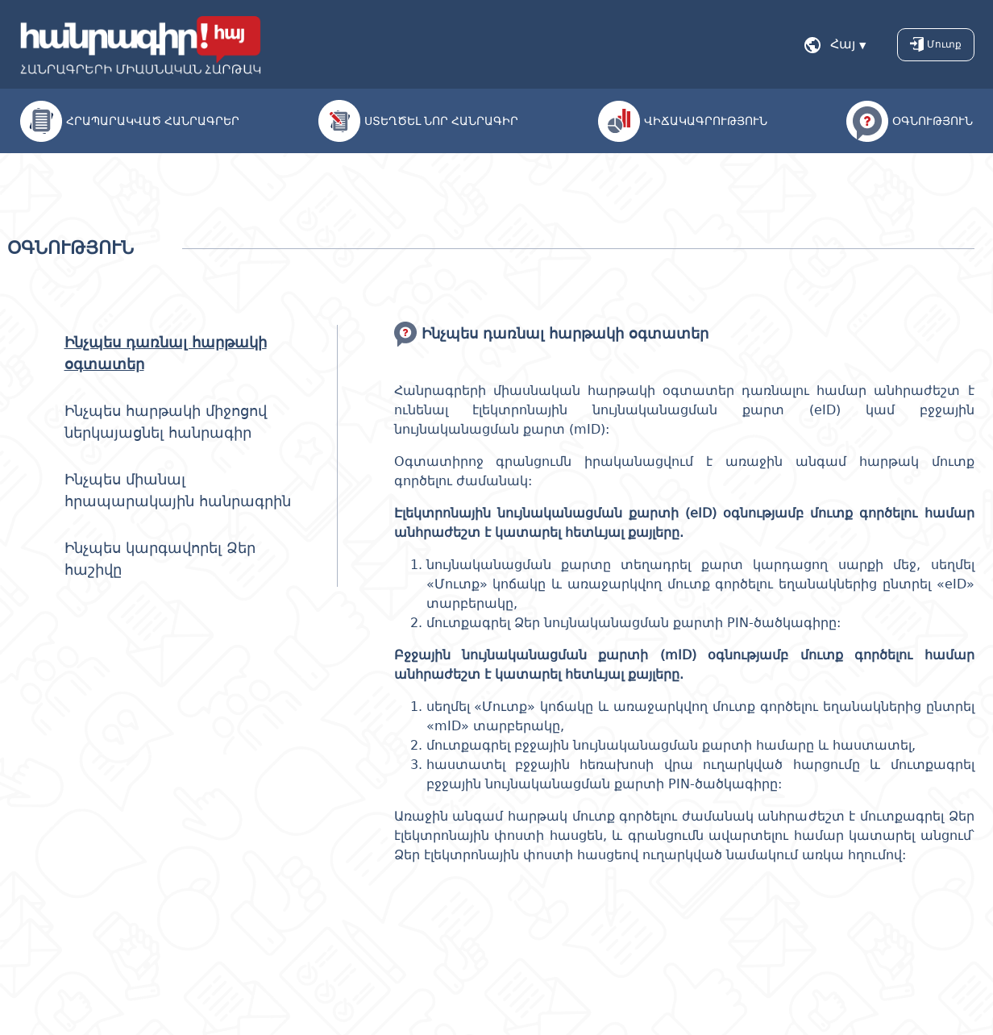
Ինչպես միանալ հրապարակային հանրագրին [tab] (177, 490)
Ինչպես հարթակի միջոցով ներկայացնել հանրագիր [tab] (165, 421)
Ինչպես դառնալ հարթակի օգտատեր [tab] (165, 353)
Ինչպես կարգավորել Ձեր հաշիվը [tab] (160, 558)
